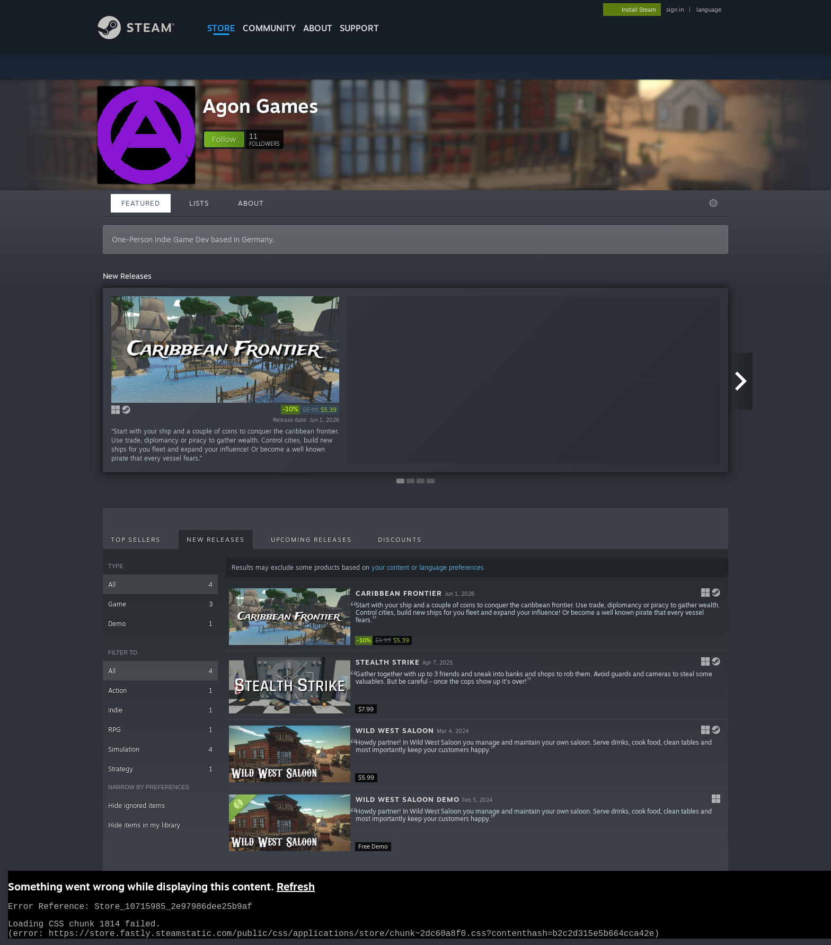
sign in (675, 9)
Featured (140, 203)
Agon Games (260, 106)
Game (160, 603)
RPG (160, 729)
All (160, 584)
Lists (199, 203)
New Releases (216, 539)
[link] (310, 409)
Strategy (160, 768)
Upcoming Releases (311, 539)
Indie (160, 709)
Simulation (160, 749)
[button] (224, 139)
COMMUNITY (269, 28)
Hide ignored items (136, 805)
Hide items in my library (144, 825)
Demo (160, 623)
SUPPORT (359, 28)
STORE (221, 28)
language (708, 9)
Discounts (400, 539)
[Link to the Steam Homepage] (144, 36)
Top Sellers (136, 539)
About (317, 28)
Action (160, 690)
